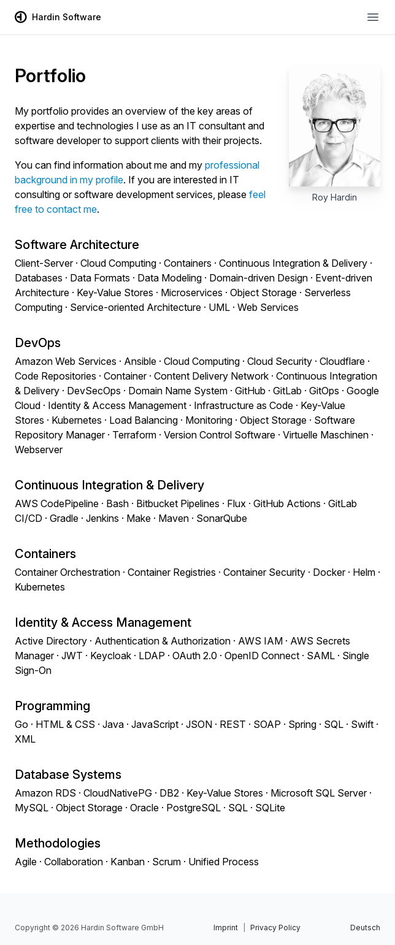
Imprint (225, 927)
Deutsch (365, 927)
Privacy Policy (275, 927)
